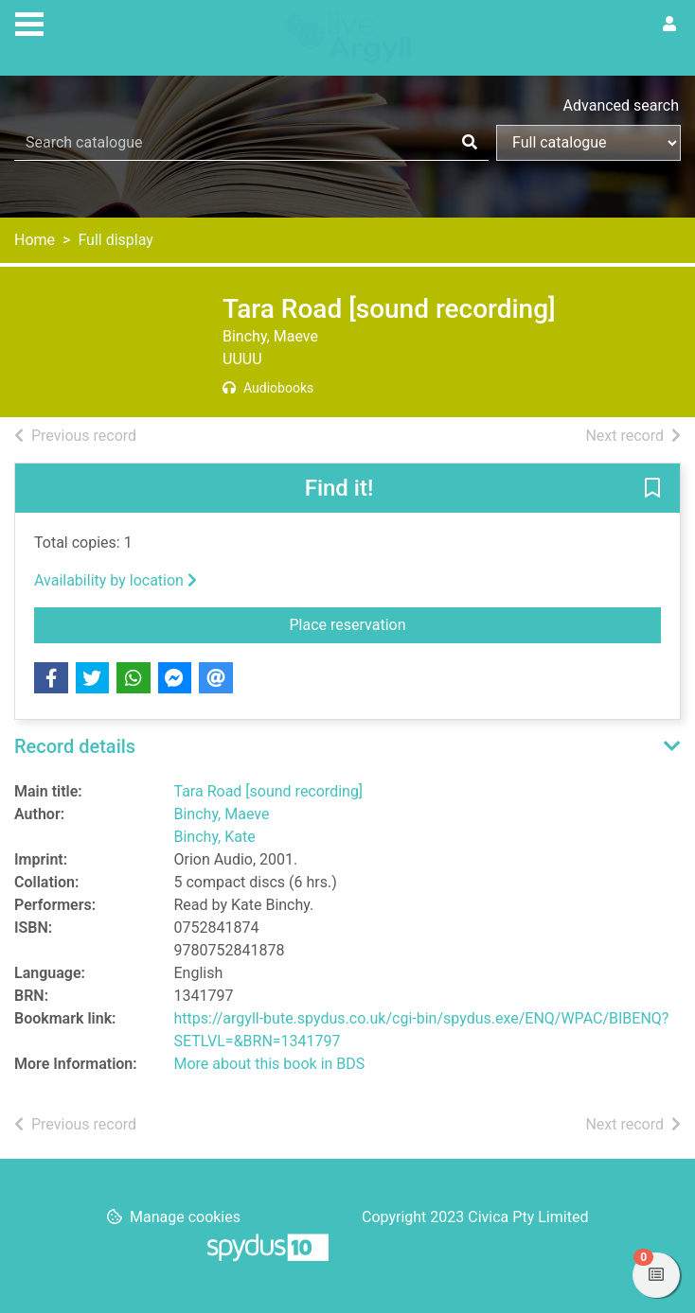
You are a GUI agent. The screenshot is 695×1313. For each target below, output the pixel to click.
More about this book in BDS (269, 1064)
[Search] (470, 143)
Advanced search (621, 105)
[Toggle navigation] (29, 22)
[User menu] (669, 25)
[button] (652, 489)
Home (34, 240)
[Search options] (588, 143)
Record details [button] (74, 746)
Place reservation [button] (453, 623)
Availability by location (115, 580)
